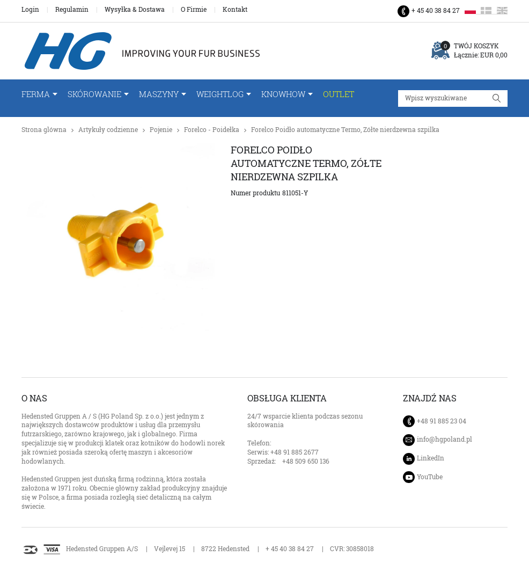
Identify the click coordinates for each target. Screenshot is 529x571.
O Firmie (194, 9)
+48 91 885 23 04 (441, 421)
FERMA (35, 94)
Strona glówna (44, 129)
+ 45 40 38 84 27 (436, 10)
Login (30, 9)
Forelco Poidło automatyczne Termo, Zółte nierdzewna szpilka (345, 129)
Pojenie (161, 129)
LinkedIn (430, 458)
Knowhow (283, 94)
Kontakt (235, 9)
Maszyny (159, 94)
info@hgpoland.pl (444, 439)
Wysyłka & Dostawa (135, 9)
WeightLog (220, 94)
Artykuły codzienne (108, 129)
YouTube (430, 476)
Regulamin (72, 9)
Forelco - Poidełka (211, 129)
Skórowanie (94, 94)
